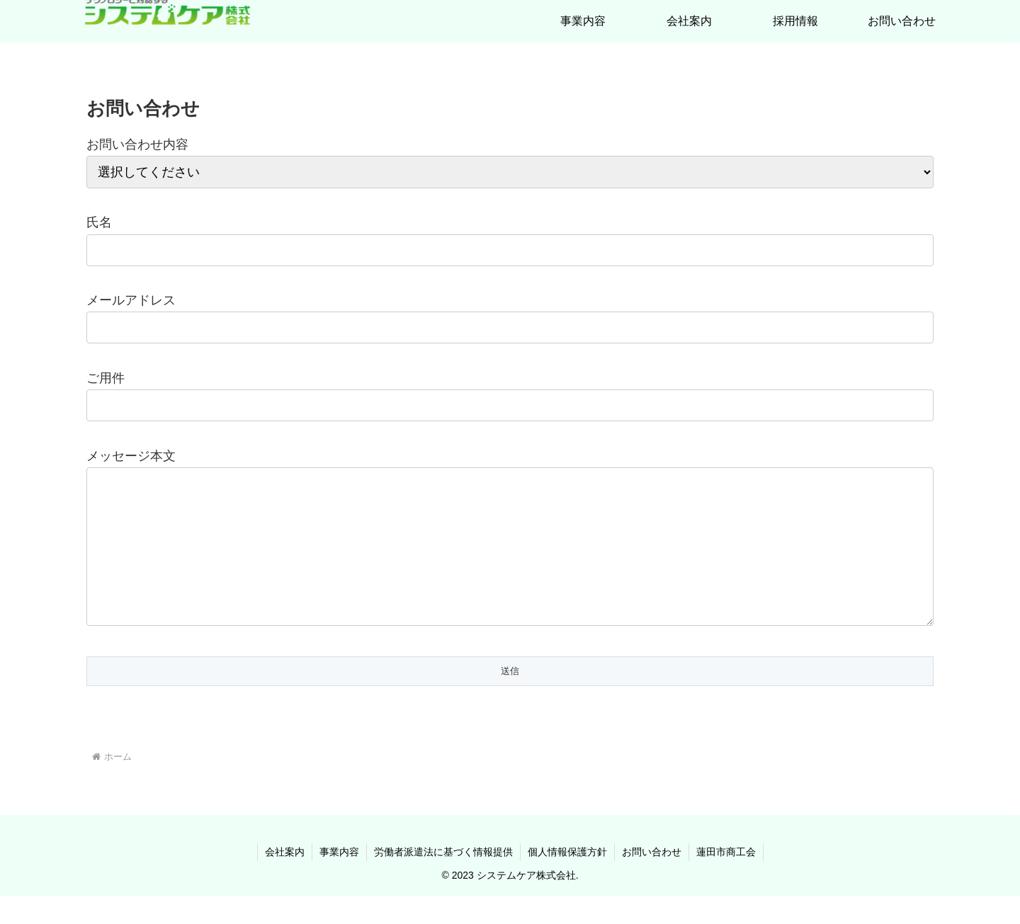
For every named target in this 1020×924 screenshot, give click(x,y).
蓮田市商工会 (726, 880)
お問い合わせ (651, 880)
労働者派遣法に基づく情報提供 (443, 880)
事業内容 (339, 880)
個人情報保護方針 (567, 880)
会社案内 (285, 880)
